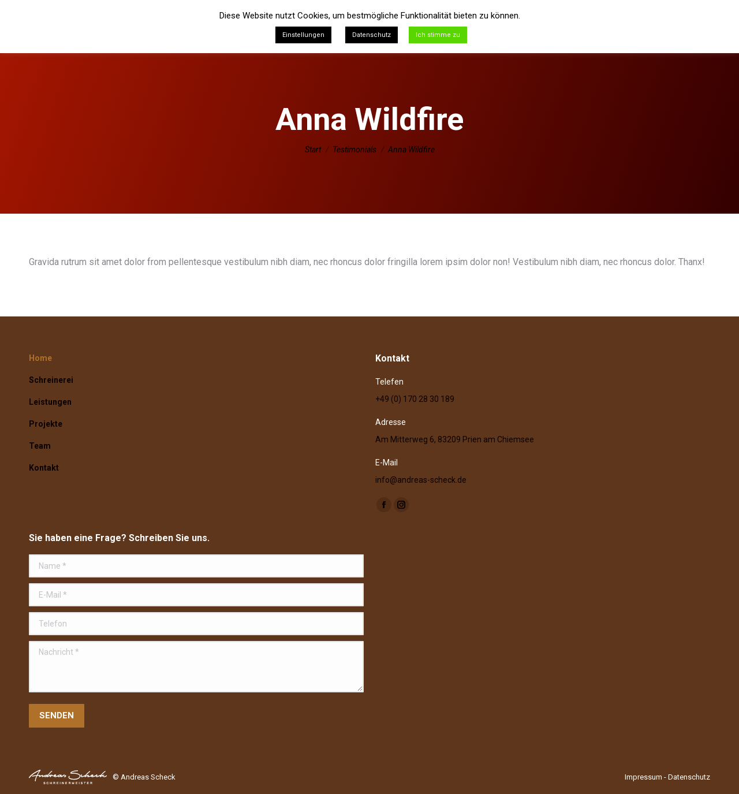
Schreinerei (51, 380)
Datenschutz (689, 777)
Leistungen (50, 402)
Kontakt (44, 467)
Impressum (643, 777)
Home (40, 358)
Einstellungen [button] (303, 35)
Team (40, 445)
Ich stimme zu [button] (438, 35)
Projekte (45, 423)
